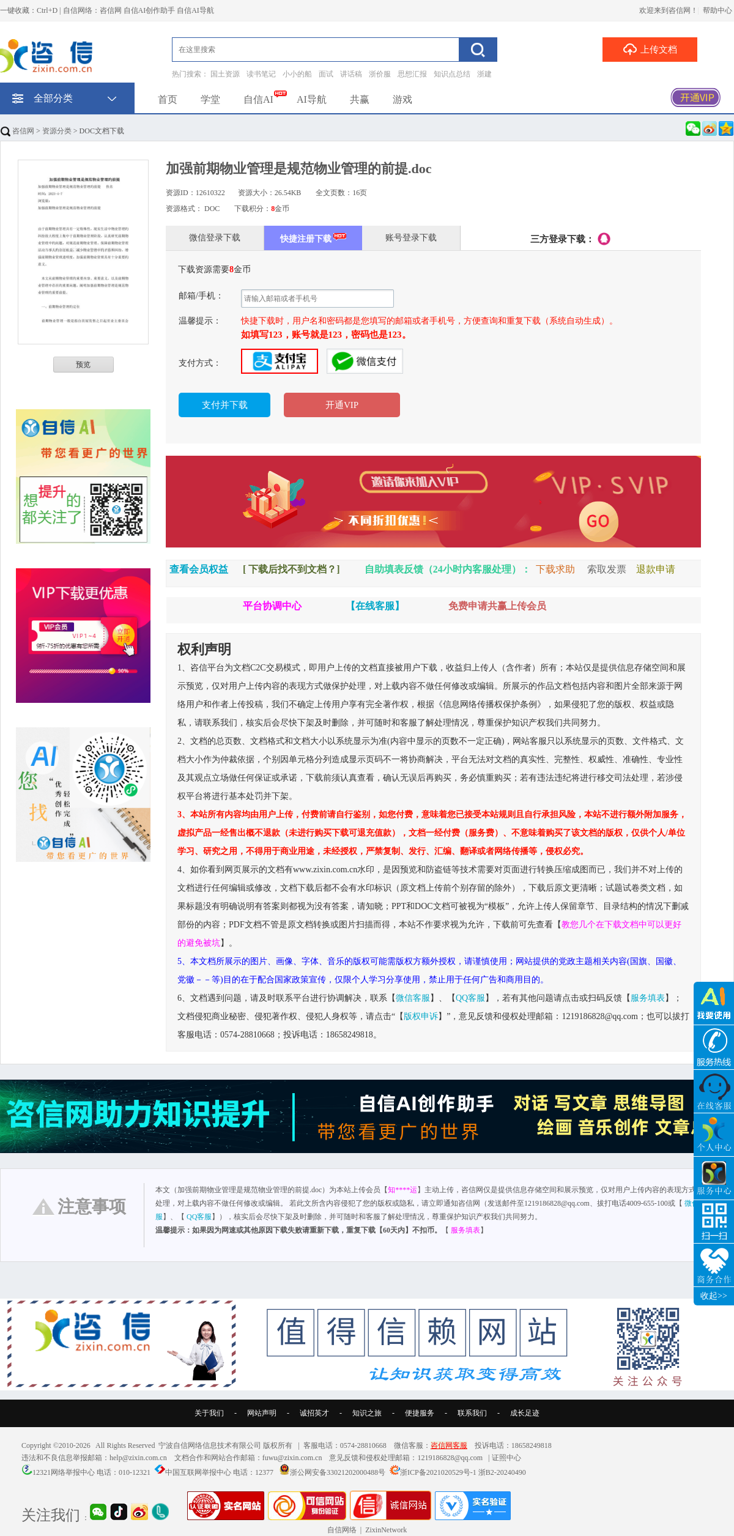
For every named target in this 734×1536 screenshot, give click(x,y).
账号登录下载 (411, 237)
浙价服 (380, 74)
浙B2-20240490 (502, 1472)
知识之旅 (367, 1413)
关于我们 (209, 1413)
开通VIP (341, 405)
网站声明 (261, 1413)
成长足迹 (524, 1413)
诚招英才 (314, 1413)
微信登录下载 (214, 237)
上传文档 (650, 49)
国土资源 (225, 74)
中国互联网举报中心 (198, 1472)
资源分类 (57, 131)
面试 (326, 74)
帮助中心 (717, 10)
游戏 (402, 99)
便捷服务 (419, 1413)
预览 (83, 364)
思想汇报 (412, 74)
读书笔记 (261, 74)
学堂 (210, 99)
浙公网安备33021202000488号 (337, 1472)
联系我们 (472, 1413)
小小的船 (297, 74)
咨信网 (17, 131)
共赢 (359, 99)
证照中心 (506, 1457)
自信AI (258, 99)
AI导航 (312, 99)
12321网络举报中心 (63, 1472)
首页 (167, 99)
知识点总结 (452, 74)
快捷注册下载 (313, 237)
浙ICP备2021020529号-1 (438, 1472)
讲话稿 (351, 74)
